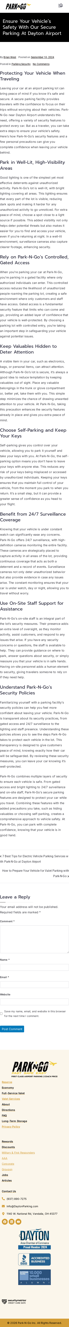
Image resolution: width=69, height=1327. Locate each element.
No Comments (41, 64)
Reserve (7, 1082)
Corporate (8, 1163)
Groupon (7, 1169)
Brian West (9, 57)
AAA (4, 1158)
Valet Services (11, 1098)
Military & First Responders (18, 1152)
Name (5, 959)
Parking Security (21, 64)
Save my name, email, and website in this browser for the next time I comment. (35, 1013)
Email (4, 977)
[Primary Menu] (60, 5)
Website (5, 994)
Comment (7, 921)
